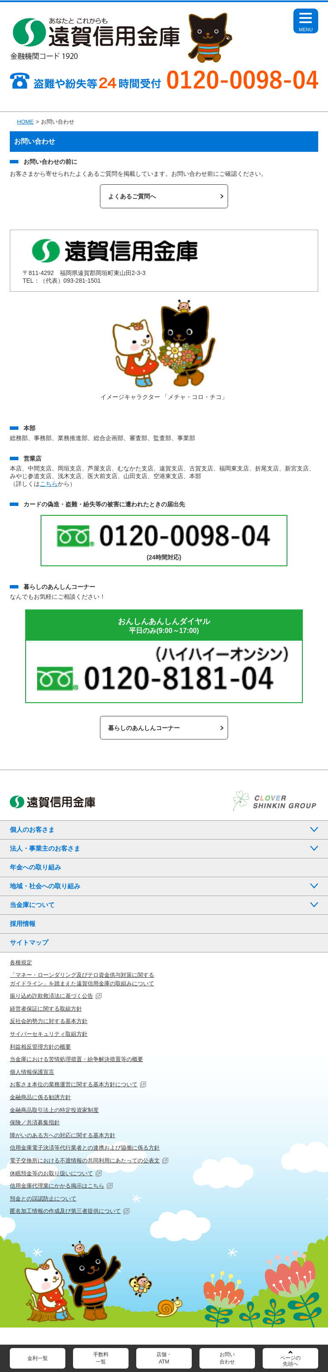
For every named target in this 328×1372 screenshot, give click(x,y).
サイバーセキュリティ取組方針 (49, 1034)
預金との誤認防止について (43, 1198)
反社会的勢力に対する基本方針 (49, 1021)
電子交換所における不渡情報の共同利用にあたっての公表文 (85, 1160)
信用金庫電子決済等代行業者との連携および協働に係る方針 (85, 1147)
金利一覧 (37, 1358)
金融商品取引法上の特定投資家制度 (54, 1110)
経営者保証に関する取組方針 (46, 1008)
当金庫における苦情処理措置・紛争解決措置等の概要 (76, 1059)
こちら (49, 483)
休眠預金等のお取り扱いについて (51, 1173)
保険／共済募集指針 (35, 1122)
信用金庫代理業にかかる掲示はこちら (57, 1186)
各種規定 (21, 962)
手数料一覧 (100, 1358)
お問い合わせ (227, 1358)
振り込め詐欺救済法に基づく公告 (51, 996)
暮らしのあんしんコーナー (144, 727)
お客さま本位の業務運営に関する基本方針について (74, 1084)
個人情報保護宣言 (32, 1072)
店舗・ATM (164, 1358)
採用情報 (22, 923)
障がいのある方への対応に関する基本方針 (62, 1135)
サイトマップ (29, 942)
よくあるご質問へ (132, 196)
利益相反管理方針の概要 (40, 1047)
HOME (25, 121)
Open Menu (305, 25)
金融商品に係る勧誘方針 (40, 1097)
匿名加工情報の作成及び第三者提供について (65, 1211)
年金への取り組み (35, 867)
